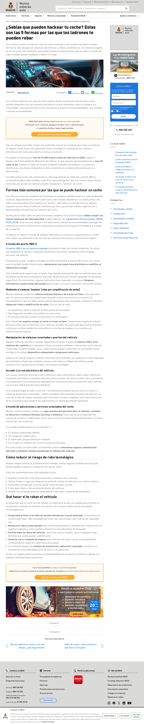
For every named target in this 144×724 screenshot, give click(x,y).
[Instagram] (109, 701)
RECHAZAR (125, 716)
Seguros (38, 16)
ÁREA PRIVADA (48, 700)
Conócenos (76, 2)
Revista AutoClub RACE (118, 676)
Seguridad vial (23, 93)
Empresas (87, 2)
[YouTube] (129, 702)
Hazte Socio (11, 16)
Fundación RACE (78, 16)
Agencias (43, 685)
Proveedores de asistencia (51, 676)
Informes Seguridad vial (125, 237)
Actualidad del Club (123, 232)
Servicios (25, 16)
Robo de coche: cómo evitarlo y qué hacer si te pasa (80, 646)
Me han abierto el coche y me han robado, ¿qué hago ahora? (28, 646)
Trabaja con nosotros (116, 693)
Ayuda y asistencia (128, 16)
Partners (43, 681)
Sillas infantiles (121, 228)
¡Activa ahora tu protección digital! (54, 134)
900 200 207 (125, 129)
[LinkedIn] (124, 701)
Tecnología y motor (123, 208)
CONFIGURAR (110, 716)
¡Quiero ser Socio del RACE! (54, 577)
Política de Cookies (48, 722)
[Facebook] (114, 701)
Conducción (119, 213)
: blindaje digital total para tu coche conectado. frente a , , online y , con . (54, 124)
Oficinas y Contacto (101, 2)
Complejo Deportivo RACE (119, 681)
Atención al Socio (13, 676)
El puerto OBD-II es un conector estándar (27, 248)
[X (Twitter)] (119, 701)
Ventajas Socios (132, 2)
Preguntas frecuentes (15, 681)
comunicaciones (125, 107)
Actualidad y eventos (123, 218)
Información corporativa (118, 689)
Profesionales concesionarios (52, 689)
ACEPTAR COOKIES (136, 716)
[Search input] (90, 8)
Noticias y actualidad (56, 16)
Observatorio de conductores (120, 685)
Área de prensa (117, 2)
